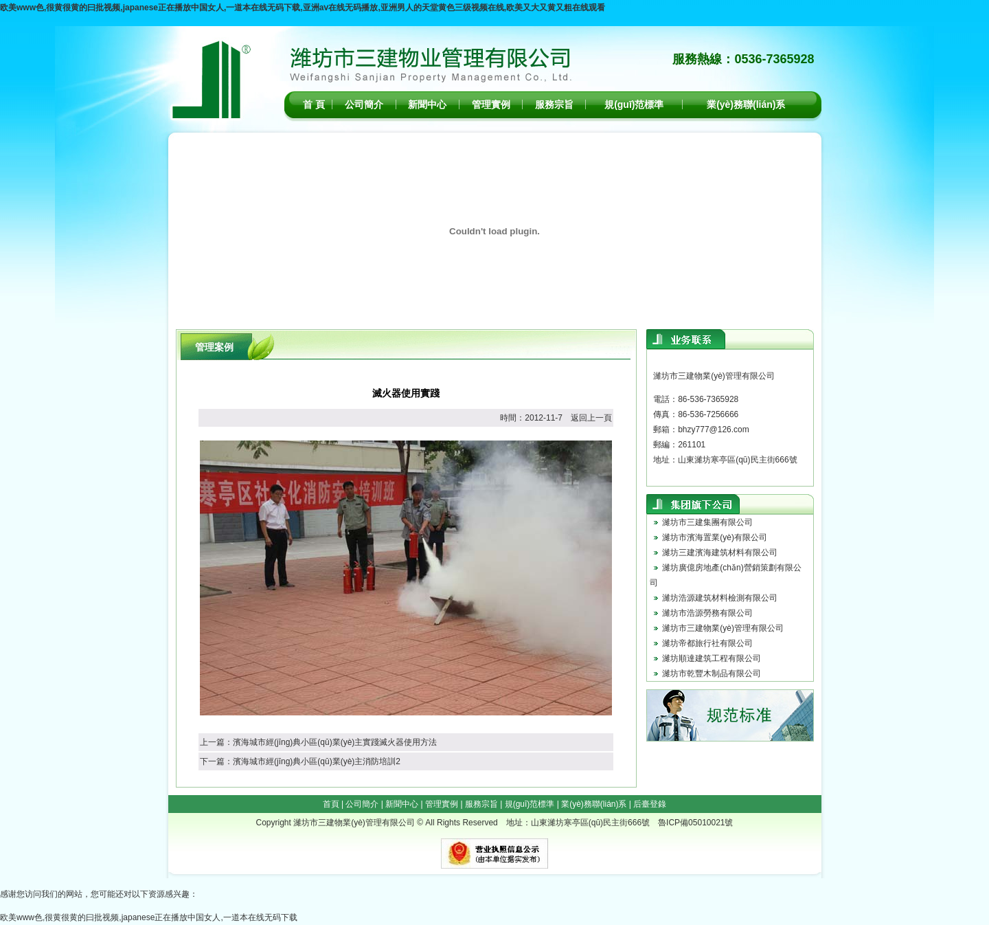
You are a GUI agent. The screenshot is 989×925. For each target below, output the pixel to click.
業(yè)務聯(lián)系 (746, 104)
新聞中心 (427, 104)
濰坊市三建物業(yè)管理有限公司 (723, 628)
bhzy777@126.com (713, 429)
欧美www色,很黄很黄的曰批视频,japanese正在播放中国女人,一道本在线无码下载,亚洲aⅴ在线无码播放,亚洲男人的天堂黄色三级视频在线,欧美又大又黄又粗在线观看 (302, 7)
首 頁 (314, 104)
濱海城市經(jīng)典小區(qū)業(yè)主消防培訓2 (316, 761)
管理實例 (491, 104)
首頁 (331, 804)
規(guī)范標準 (633, 104)
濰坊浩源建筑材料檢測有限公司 (719, 598)
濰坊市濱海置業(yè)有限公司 (714, 537)
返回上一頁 (591, 418)
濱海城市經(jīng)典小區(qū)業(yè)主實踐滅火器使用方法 (335, 742)
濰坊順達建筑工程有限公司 (711, 658)
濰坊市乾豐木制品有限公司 (711, 673)
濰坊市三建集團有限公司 (707, 522)
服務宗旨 (554, 104)
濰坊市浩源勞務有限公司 (707, 613)
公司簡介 (364, 104)
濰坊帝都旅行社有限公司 (707, 643)
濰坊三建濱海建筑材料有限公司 (719, 552)
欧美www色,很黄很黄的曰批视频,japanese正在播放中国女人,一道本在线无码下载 (148, 917)
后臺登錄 (649, 804)
